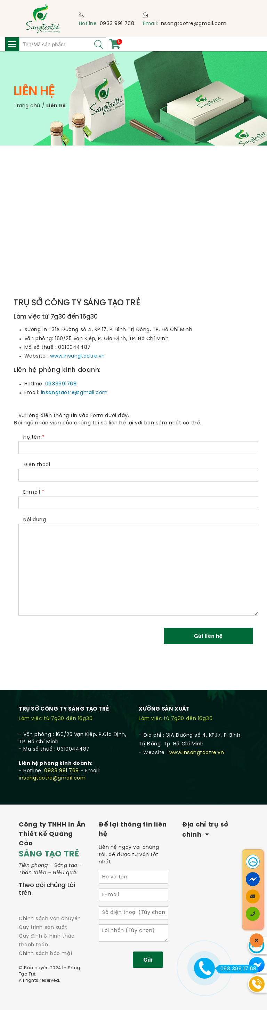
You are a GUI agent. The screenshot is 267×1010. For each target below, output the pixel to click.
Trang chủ (27, 106)
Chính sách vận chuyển (50, 919)
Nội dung (138, 566)
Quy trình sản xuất (43, 927)
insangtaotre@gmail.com (193, 23)
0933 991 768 (117, 23)
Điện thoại (138, 470)
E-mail (138, 498)
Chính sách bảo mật (46, 953)
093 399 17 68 (237, 969)
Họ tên (138, 443)
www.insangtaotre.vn (77, 356)
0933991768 (61, 384)
